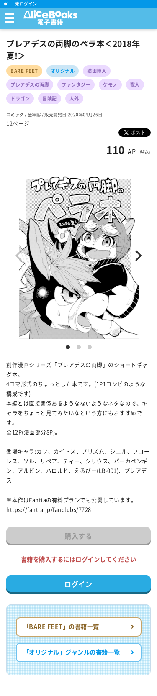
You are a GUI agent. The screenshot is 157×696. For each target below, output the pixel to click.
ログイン (78, 584)
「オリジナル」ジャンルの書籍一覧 (78, 652)
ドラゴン (20, 98)
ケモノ (110, 84)
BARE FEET (24, 71)
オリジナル (63, 71)
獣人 (135, 84)
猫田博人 (96, 71)
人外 (74, 98)
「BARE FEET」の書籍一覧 (78, 627)
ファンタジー (76, 84)
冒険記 (49, 98)
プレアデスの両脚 (29, 84)
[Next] (137, 255)
